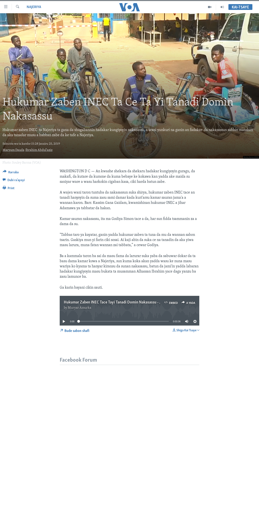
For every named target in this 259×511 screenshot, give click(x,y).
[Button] (11, 173)
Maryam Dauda (13, 150)
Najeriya (34, 7)
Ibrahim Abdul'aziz (38, 150)
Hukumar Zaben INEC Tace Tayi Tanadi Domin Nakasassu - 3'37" (115, 302)
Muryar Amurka (79, 307)
